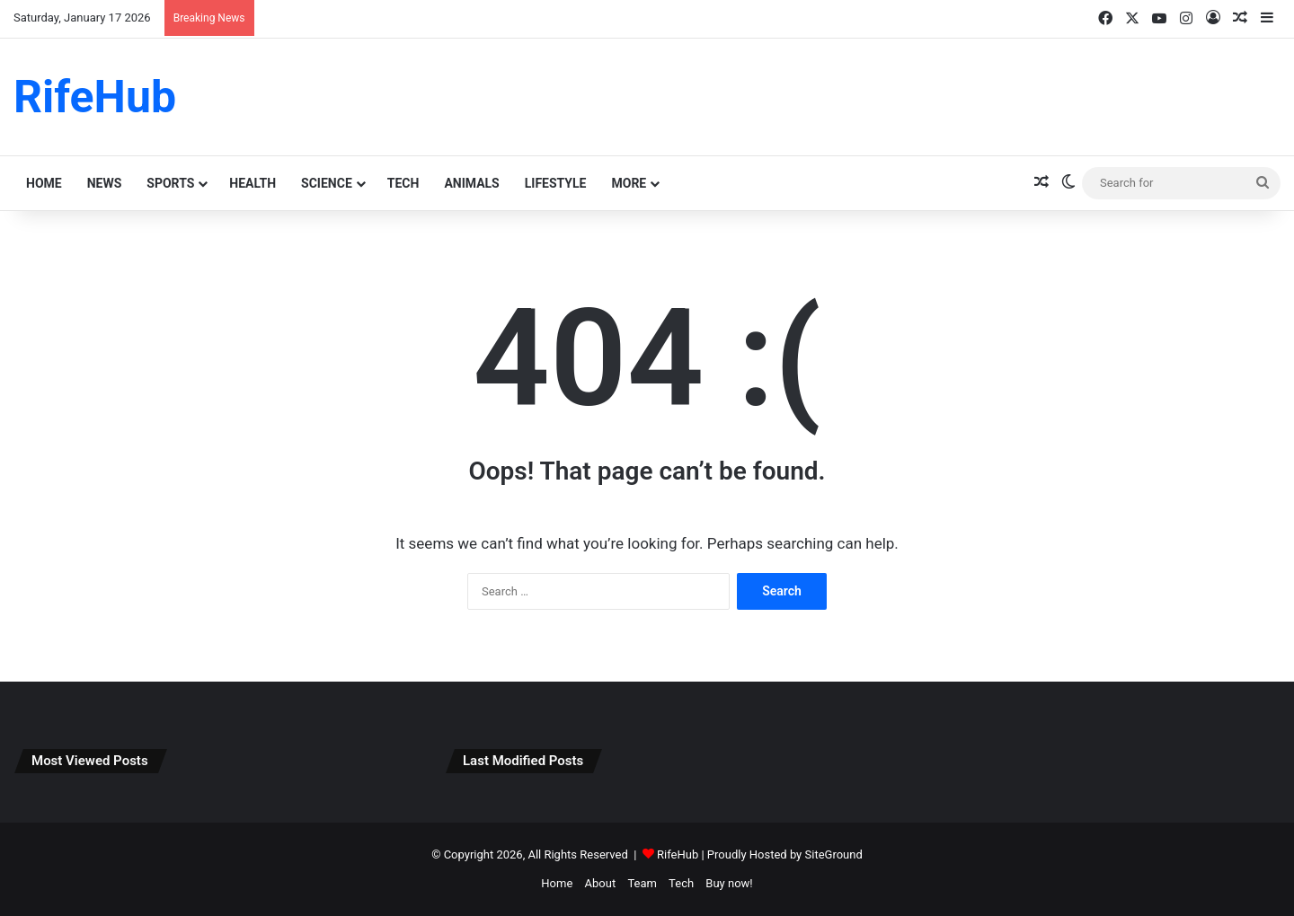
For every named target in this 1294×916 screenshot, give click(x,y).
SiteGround (834, 854)
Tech (403, 183)
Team (642, 883)
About (600, 883)
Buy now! (728, 883)
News (104, 183)
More (628, 183)
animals (471, 183)
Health (252, 183)
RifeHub (677, 854)
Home (44, 183)
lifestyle (556, 183)
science (326, 183)
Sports (170, 183)
